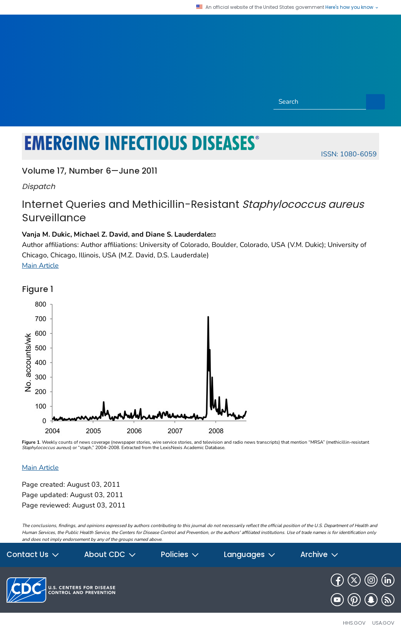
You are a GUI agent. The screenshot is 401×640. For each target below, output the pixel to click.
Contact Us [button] (33, 554)
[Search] (319, 101)
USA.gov (383, 623)
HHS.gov (354, 623)
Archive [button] (319, 554)
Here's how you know (352, 7)
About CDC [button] (110, 554)
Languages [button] (250, 554)
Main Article (40, 265)
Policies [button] (180, 554)
